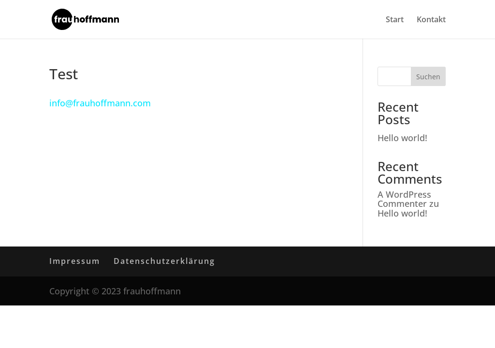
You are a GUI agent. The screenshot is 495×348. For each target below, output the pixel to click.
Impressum (74, 261)
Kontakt (431, 20)
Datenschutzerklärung (164, 261)
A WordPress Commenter (404, 199)
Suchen (428, 76)
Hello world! (402, 138)
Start (395, 20)
